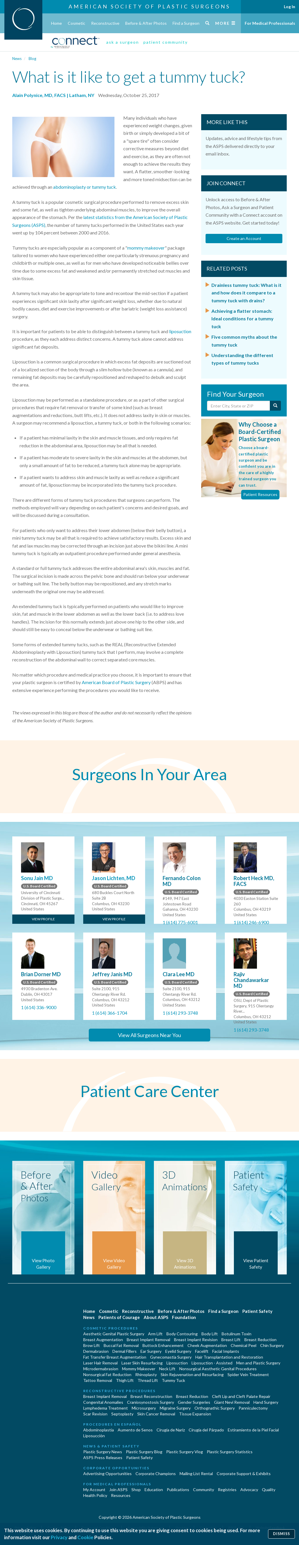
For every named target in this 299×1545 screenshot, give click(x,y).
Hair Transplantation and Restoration (229, 1357)
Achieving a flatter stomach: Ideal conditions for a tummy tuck (242, 318)
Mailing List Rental (196, 1473)
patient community (165, 42)
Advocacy (249, 1489)
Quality (268, 1489)
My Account (94, 1489)
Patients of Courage (119, 1317)
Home (56, 23)
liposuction (180, 331)
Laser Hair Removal (100, 1362)
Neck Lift (167, 1368)
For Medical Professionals (270, 23)
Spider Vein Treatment (248, 1374)
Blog (32, 58)
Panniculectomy (253, 1407)
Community (203, 1489)
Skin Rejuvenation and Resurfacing (192, 1374)
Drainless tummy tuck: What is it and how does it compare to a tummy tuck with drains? (246, 292)
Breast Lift (231, 1339)
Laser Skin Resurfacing (142, 1362)
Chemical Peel (243, 1345)
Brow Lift (91, 1345)
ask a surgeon (122, 42)
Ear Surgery (150, 1351)
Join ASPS (118, 1489)
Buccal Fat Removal (121, 1345)
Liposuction (177, 1362)
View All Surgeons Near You (149, 1035)
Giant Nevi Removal (232, 1402)
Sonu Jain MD (37, 878)
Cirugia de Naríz (171, 1429)
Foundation (184, 1317)
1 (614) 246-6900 (251, 922)
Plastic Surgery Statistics (230, 1451)
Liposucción (94, 1435)
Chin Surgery (272, 1345)
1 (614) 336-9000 (38, 1007)
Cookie (85, 1537)
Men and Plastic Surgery (258, 1362)
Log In (289, 6)
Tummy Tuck (173, 1380)
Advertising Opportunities (107, 1473)
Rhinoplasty (146, 1374)
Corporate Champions (155, 1473)
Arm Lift (155, 1333)
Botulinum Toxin (236, 1333)
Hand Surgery (265, 1402)
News (17, 58)
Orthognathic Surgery (214, 1407)
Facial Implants (225, 1351)
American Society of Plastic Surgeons (149, 6)
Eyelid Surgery (178, 1351)
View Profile (43, 919)
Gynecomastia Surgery (171, 1357)
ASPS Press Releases (102, 1457)
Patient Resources (260, 494)
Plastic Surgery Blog (144, 1451)
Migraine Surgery (175, 1407)
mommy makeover (146, 247)
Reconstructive (105, 23)
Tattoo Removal (97, 1380)
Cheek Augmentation (207, 1345)
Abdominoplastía (98, 1429)
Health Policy (95, 1495)
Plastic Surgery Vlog (184, 1451)
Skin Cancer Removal (156, 1413)
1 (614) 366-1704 (109, 1013)
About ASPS (156, 1317)
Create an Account (244, 238)
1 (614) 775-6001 (180, 922)
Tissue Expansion (195, 1413)
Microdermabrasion (100, 1368)
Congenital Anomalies (103, 1402)
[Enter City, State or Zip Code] (238, 406)
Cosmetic (76, 23)
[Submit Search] (275, 406)
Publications (178, 1489)
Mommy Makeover (138, 1368)
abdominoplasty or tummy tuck (84, 187)
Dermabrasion (96, 1351)
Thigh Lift (125, 1380)
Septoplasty (122, 1413)
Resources (121, 1495)
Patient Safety (257, 1311)
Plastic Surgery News (102, 1451)
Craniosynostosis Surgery (150, 1402)
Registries (227, 1489)
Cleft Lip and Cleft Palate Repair (241, 1396)
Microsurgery (144, 1407)
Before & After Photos (146, 23)
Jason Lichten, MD (113, 878)
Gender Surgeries (194, 1402)
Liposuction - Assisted (212, 1362)
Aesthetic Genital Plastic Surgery (113, 1333)
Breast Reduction (260, 1339)
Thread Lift (148, 1380)
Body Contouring (182, 1333)
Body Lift (209, 1333)
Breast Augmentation (103, 1339)
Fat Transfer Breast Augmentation (114, 1357)
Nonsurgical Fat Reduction (107, 1374)
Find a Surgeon (186, 23)
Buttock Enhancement (163, 1345)
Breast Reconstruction (151, 1396)
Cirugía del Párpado (206, 1429)
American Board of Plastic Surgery (116, 682)
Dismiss (281, 1534)
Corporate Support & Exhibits (244, 1473)
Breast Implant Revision (196, 1339)
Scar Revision (95, 1413)
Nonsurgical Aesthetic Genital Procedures (218, 1368)
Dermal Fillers (124, 1351)
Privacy (59, 1537)
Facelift (201, 1351)
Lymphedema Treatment (105, 1407)
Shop (136, 1489)
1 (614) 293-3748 (180, 1013)
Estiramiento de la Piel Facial (253, 1429)
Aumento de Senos (135, 1429)
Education (154, 1489)
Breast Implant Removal (148, 1339)
